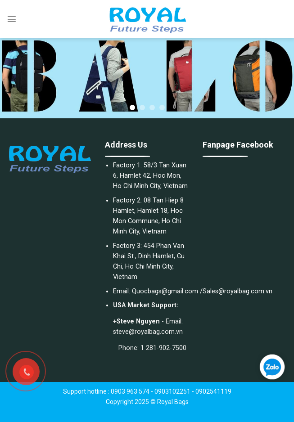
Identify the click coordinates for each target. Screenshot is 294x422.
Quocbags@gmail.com (165, 291)
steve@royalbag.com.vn (148, 332)
